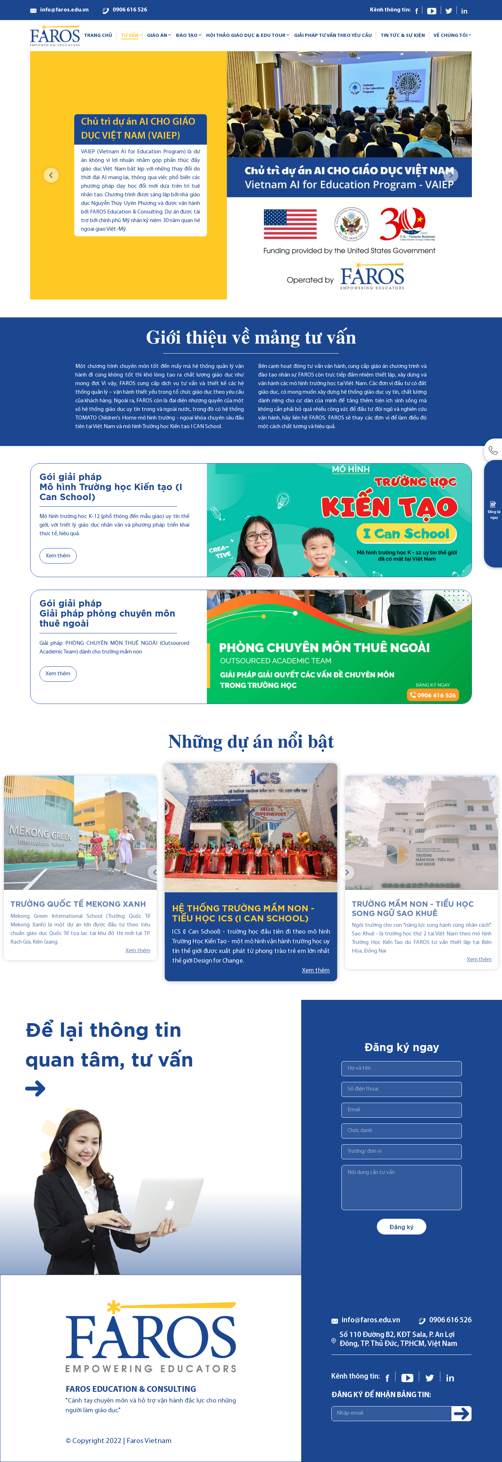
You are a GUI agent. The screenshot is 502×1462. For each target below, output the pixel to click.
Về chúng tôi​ (451, 35)
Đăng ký (401, 1226)
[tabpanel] (251, 872)
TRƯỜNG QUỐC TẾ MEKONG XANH (78, 904)
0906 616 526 (130, 10)
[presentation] (51, 175)
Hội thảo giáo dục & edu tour (245, 35)
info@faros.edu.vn (64, 10)
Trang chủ (98, 35)
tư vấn (129, 35)
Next (346, 872)
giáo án (157, 35)
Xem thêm (58, 556)
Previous (155, 872)
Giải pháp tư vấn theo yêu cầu (333, 35)
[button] (415, 284)
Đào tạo (187, 35)
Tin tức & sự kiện (402, 35)
